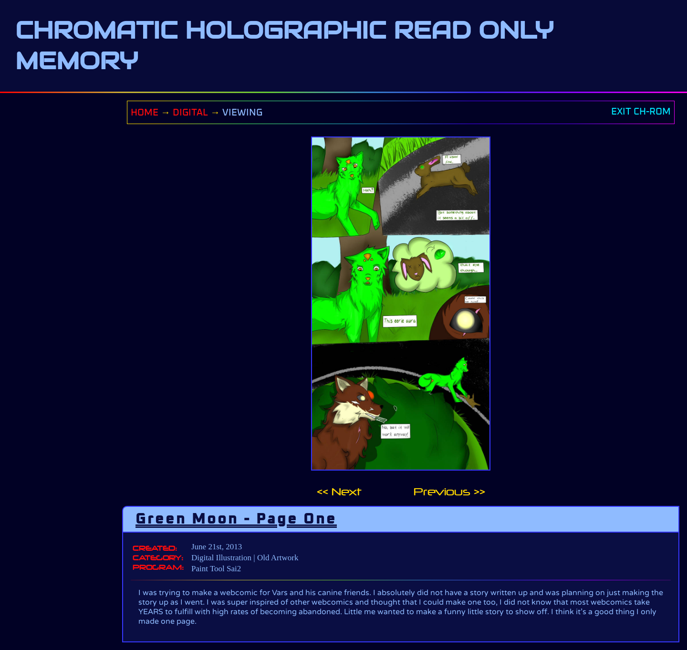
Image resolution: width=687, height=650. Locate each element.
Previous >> (449, 492)
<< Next (339, 492)
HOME (144, 112)
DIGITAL (190, 112)
